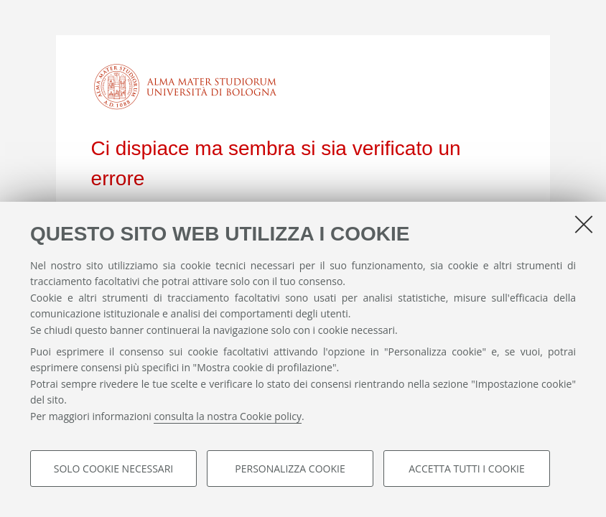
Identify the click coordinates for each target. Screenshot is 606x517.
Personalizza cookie (290, 468)
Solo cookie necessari (114, 468)
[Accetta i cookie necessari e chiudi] (583, 224)
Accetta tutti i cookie (466, 468)
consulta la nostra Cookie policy (228, 416)
